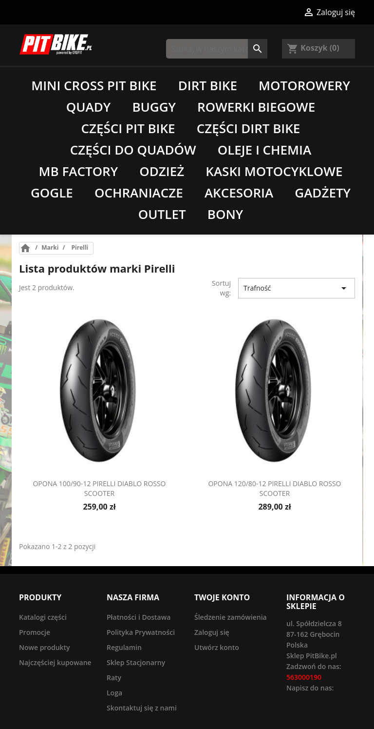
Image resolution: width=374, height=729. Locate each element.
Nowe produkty (44, 647)
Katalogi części (43, 617)
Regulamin (124, 647)
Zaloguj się (211, 632)
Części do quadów (133, 149)
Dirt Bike (207, 85)
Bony (225, 214)
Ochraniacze (138, 192)
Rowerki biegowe (256, 107)
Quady (88, 107)
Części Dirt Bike (248, 128)
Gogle (52, 192)
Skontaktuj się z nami (142, 707)
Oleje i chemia (264, 149)
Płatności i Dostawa (138, 617)
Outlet (162, 214)
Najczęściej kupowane (55, 662)
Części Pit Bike (128, 128)
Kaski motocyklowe (274, 171)
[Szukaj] (216, 49)
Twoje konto (222, 597)
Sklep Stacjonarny (136, 662)
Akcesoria (239, 192)
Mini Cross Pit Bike (93, 85)
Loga (114, 692)
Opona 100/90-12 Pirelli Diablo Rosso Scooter (99, 488)
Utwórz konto (216, 647)
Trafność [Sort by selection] (296, 288)
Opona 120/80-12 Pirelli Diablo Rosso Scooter (274, 488)
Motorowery (304, 85)
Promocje (34, 632)
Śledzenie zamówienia (230, 617)
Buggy (154, 107)
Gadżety (323, 192)
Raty (114, 677)
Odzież (161, 171)
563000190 (303, 677)
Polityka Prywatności (141, 632)
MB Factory (78, 171)
